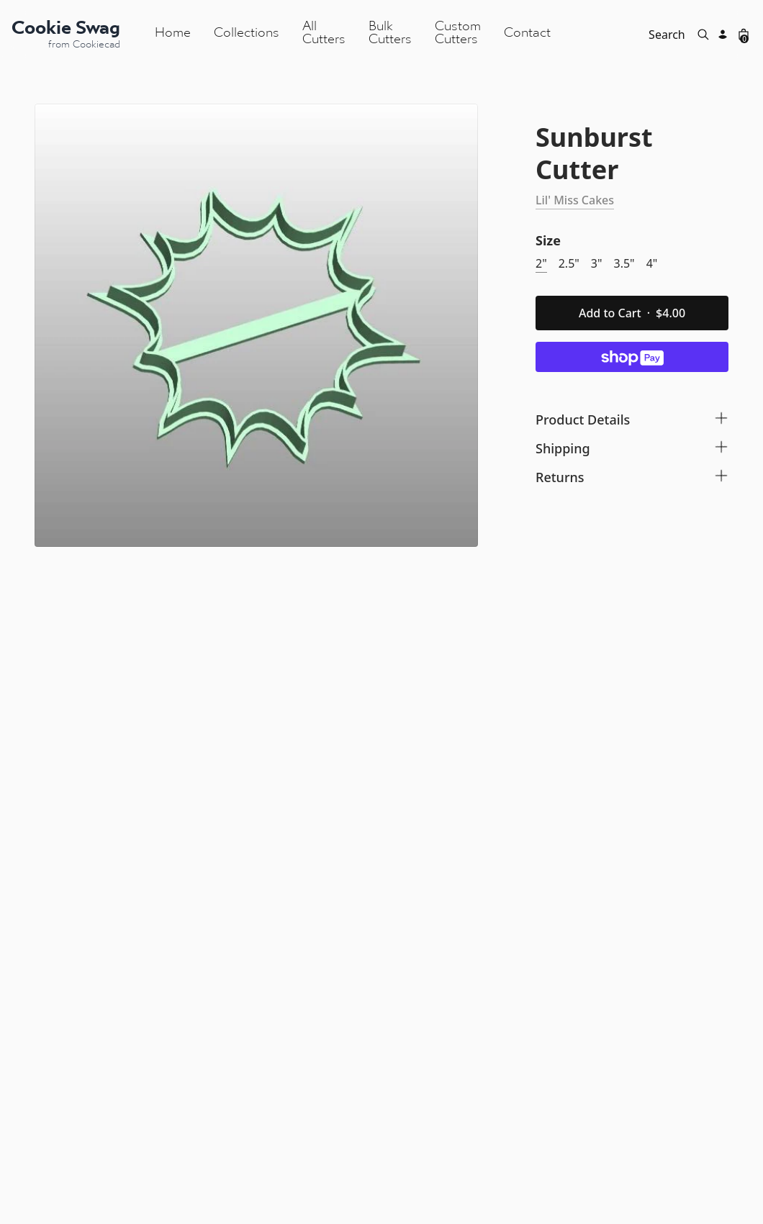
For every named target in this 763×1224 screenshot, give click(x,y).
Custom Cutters (458, 33)
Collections (246, 33)
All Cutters (324, 33)
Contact (527, 33)
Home (173, 33)
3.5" (624, 263)
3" (596, 263)
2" (541, 263)
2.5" (569, 263)
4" (652, 263)
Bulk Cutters (390, 33)
